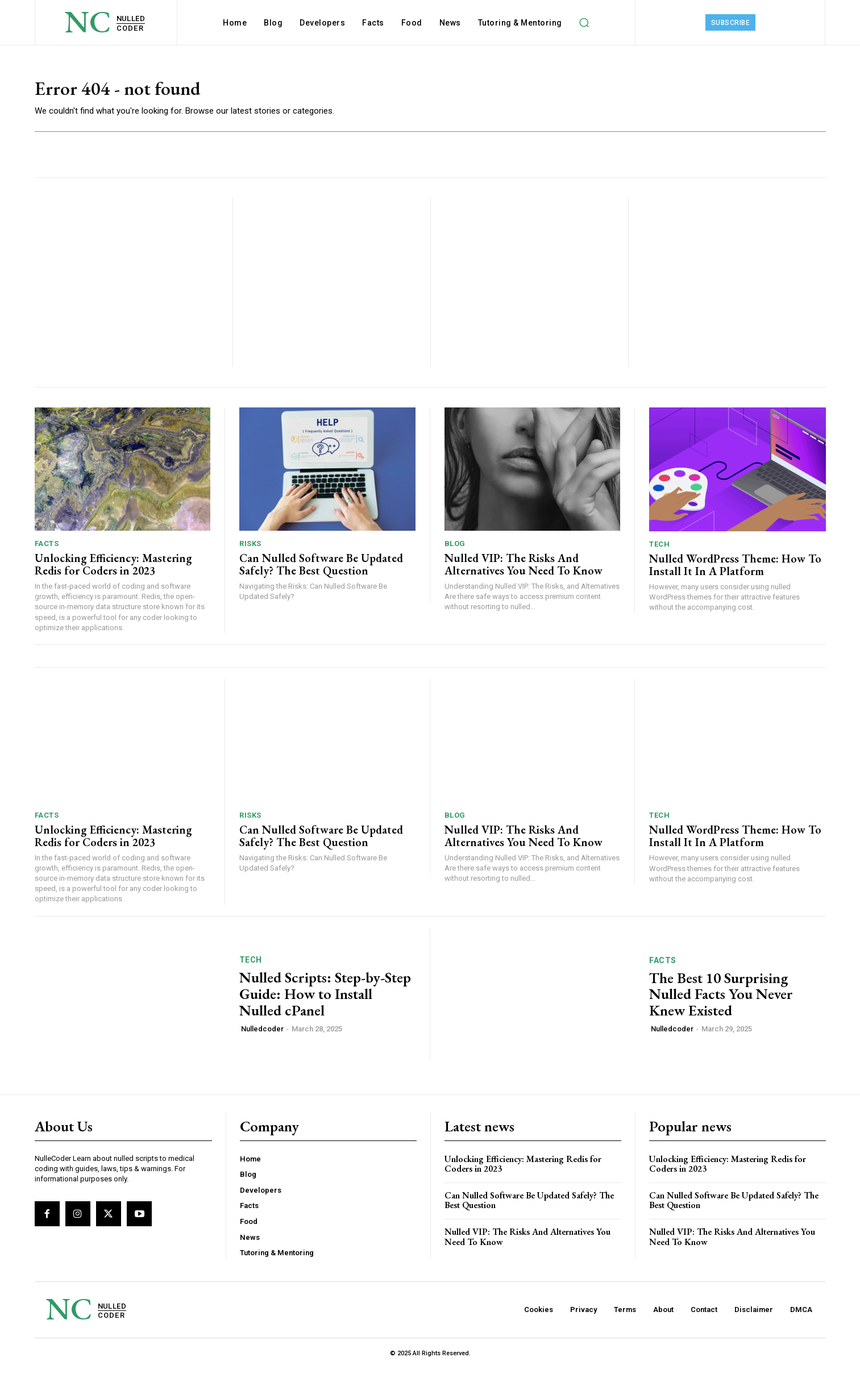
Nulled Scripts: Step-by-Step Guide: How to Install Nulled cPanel (325, 999)
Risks (250, 549)
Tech (659, 549)
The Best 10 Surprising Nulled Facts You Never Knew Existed (721, 999)
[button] (584, 23)
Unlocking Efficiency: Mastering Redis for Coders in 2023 (113, 570)
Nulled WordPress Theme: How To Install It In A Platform (735, 570)
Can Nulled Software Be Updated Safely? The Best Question (321, 570)
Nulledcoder (262, 1034)
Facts (47, 549)
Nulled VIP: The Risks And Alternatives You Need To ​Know (523, 570)
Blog (455, 549)
